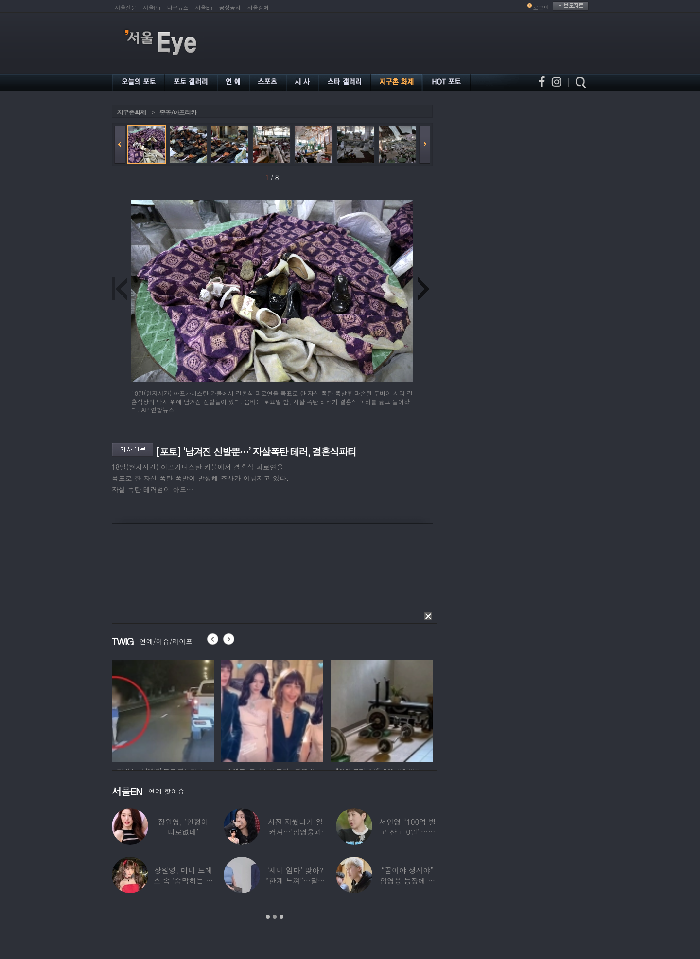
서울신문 (126, 7)
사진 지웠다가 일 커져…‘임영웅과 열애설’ (295, 831)
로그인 (541, 7)
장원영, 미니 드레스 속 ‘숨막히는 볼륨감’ (183, 880)
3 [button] (281, 917)
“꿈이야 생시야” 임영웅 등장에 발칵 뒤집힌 (407, 880)
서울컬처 (258, 7)
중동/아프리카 (177, 112)
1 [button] (268, 917)
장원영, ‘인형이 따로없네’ (183, 826)
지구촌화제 (131, 112)
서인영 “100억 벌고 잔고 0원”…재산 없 (407, 831)
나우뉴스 (178, 7)
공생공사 (230, 7)
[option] (163, 709)
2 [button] (275, 917)
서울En (203, 7)
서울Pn (151, 7)
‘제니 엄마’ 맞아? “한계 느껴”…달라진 (295, 880)
